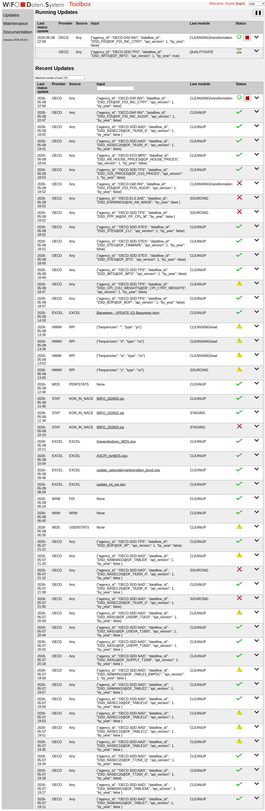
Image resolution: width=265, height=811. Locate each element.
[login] (240, 3)
